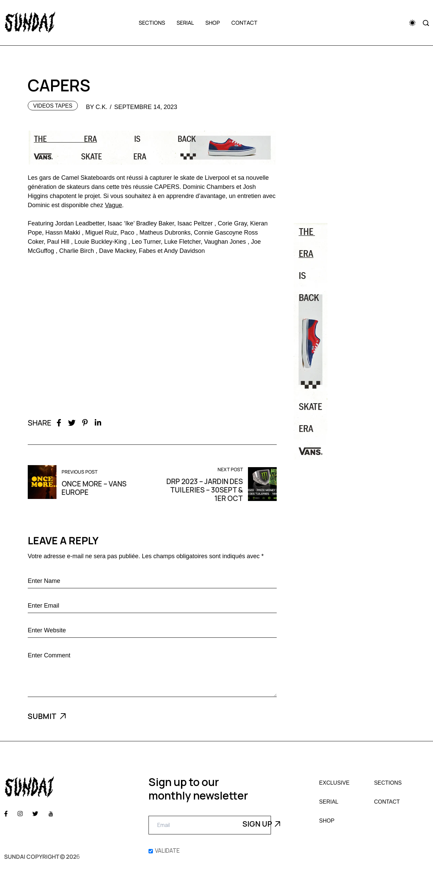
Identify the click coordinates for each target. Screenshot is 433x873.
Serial (185, 22)
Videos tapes (52, 106)
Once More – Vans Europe (94, 488)
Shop (212, 22)
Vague (113, 205)
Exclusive (334, 783)
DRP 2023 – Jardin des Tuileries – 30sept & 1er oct (204, 490)
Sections (152, 22)
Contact (244, 22)
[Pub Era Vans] (349, 341)
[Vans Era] (152, 148)
